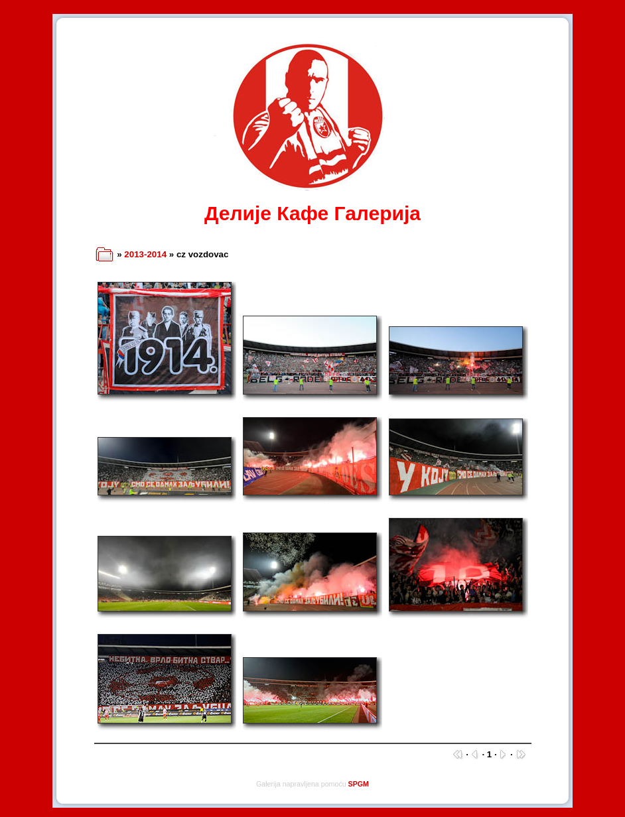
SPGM (358, 784)
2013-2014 (145, 254)
